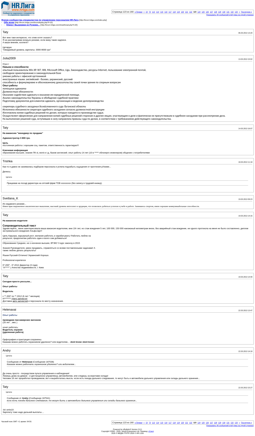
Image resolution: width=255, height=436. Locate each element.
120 (182, 12)
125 (203, 12)
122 (190, 12)
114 (157, 12)
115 (161, 12)
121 (186, 12)
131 (227, 12)
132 (232, 12)
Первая (138, 12)
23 (147, 12)
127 (211, 12)
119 (178, 12)
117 (170, 12)
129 (219, 12)
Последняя (246, 12)
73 (150, 12)
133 (236, 12)
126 (207, 12)
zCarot (151, 431)
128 (215, 12)
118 (174, 12)
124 (199, 12)
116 (165, 12)
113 (153, 12)
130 (223, 12)
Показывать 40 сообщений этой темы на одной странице (230, 15)
